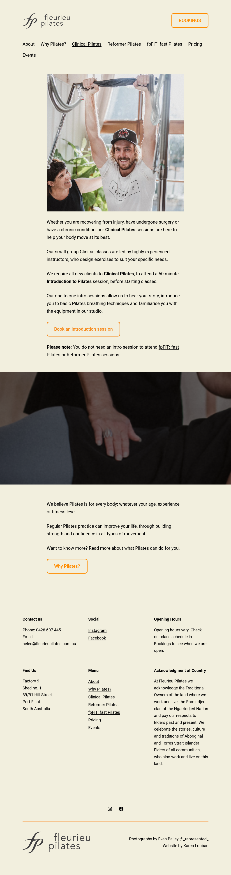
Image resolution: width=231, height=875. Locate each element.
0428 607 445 (48, 630)
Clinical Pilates (87, 44)
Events (29, 55)
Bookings (163, 643)
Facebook (97, 638)
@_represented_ (194, 839)
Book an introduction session (83, 329)
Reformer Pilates (124, 44)
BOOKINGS (190, 20)
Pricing (195, 44)
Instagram (97, 630)
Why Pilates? (53, 44)
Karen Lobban (195, 845)
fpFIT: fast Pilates (164, 44)
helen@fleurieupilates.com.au (49, 643)
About (29, 44)
